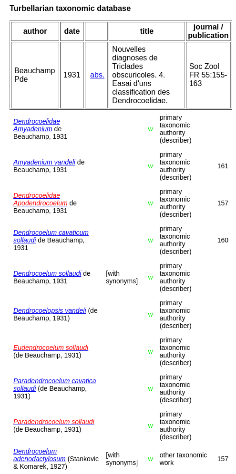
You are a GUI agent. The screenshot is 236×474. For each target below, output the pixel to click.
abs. (97, 75)
